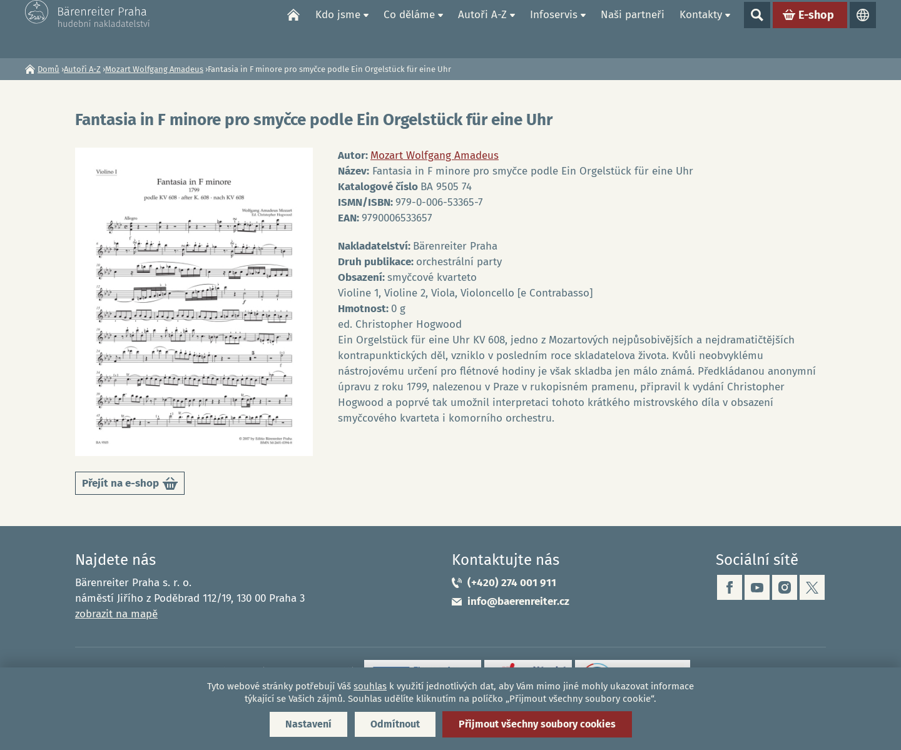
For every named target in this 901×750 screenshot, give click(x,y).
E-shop (816, 29)
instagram (784, 587)
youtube (757, 587)
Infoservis (554, 28)
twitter (812, 587)
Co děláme (409, 28)
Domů (293, 28)
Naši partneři (632, 28)
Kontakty (701, 28)
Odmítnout (395, 724)
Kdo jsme (337, 28)
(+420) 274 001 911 (511, 582)
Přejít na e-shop (130, 485)
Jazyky (863, 29)
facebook (729, 587)
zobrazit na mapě (116, 614)
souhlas (370, 686)
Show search (757, 29)
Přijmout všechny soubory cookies (537, 724)
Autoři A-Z (482, 28)
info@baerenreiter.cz (518, 601)
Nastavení (308, 724)
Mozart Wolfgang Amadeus (154, 69)
